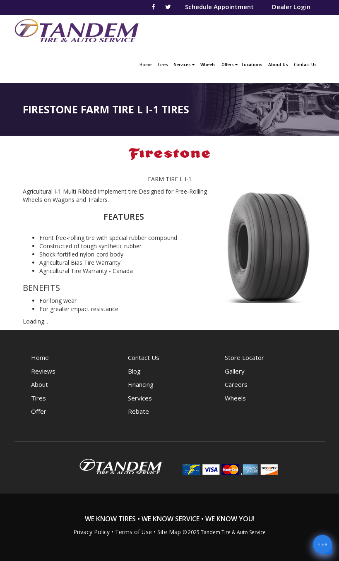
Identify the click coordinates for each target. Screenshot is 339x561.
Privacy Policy (91, 532)
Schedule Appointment (219, 6)
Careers (236, 384)
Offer (38, 411)
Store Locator (244, 357)
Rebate (138, 411)
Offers (229, 64)
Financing (141, 384)
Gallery (235, 371)
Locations (252, 64)
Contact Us (305, 64)
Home (146, 63)
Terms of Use (133, 532)
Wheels (208, 64)
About (39, 384)
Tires (162, 64)
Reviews (43, 371)
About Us (278, 64)
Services (184, 64)
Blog (134, 371)
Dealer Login (291, 6)
